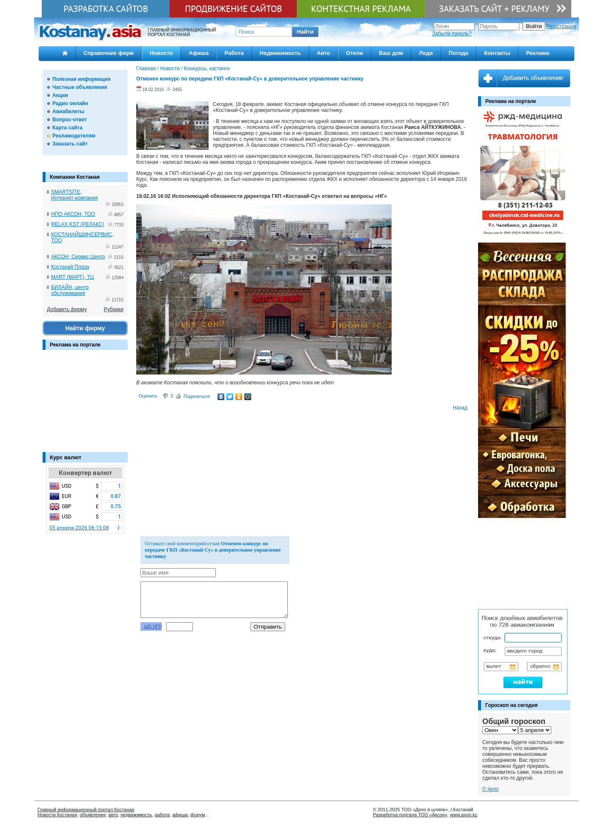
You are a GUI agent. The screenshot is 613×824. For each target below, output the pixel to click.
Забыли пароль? (452, 34)
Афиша (199, 53)
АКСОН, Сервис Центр (78, 257)
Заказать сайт (70, 144)
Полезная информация (81, 79)
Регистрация (561, 26)
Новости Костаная (57, 814)
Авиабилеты (68, 111)
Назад (460, 408)
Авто (323, 53)
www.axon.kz (463, 814)
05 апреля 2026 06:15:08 (79, 528)
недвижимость (136, 814)
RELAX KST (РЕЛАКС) (77, 224)
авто (113, 814)
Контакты (497, 53)
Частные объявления (79, 87)
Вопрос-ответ (69, 120)
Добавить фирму (67, 309)
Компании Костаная (75, 177)
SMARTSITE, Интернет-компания (74, 195)
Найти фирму (85, 328)
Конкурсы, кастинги (207, 69)
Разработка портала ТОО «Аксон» (410, 814)
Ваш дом (391, 53)
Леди (426, 53)
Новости (161, 53)
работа (162, 814)
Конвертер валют (85, 473)
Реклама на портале (75, 345)
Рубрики (113, 309)
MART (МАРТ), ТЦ (72, 277)
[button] (305, 32)
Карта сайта (67, 128)
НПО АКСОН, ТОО (73, 214)
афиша (180, 814)
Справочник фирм (108, 53)
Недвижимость (280, 53)
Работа (234, 53)
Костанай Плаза (70, 267)
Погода (458, 53)
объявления (93, 814)
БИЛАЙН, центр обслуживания (70, 290)
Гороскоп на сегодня (511, 705)
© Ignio (490, 789)
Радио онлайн (70, 103)
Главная (146, 69)
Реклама (537, 53)
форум (197, 814)
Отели (354, 53)
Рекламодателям (73, 136)
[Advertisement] (85, 405)
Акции (60, 95)
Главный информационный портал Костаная (86, 809)
